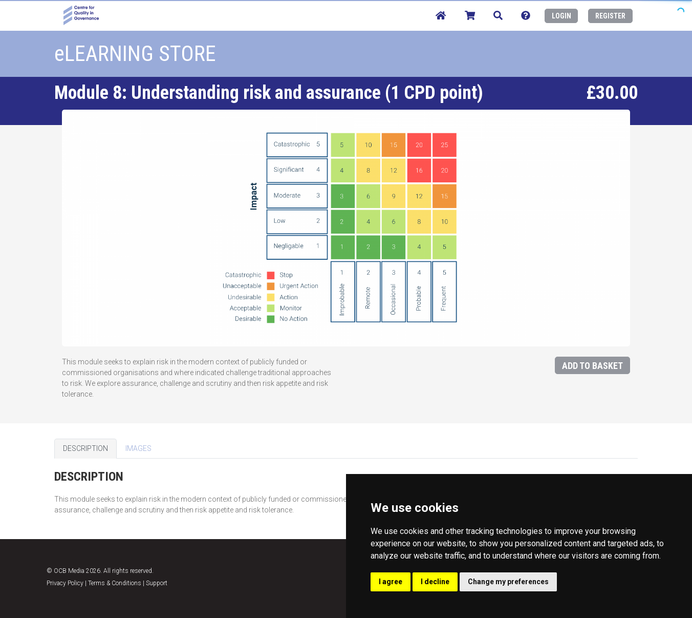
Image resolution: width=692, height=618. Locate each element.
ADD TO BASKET (592, 365)
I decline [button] (435, 582)
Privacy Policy (65, 583)
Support (156, 583)
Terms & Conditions (114, 583)
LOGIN (561, 16)
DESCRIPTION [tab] (85, 448)
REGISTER (610, 16)
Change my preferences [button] (508, 582)
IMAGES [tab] (138, 448)
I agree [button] (390, 582)
